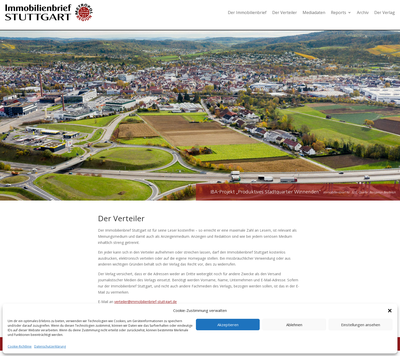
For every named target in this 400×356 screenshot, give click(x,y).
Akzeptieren (228, 324)
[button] (389, 310)
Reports (338, 12)
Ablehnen (294, 324)
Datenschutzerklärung (50, 346)
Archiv (363, 12)
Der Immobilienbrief (247, 12)
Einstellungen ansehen (360, 324)
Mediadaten (314, 12)
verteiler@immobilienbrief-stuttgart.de (145, 301)
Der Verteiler (284, 12)
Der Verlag (384, 12)
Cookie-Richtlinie (20, 346)
